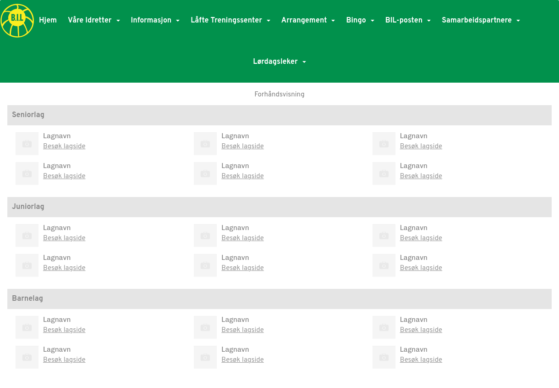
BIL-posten (408, 20)
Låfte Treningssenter (230, 20)
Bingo (360, 20)
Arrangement (308, 20)
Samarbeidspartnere (481, 20)
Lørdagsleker (279, 62)
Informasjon (155, 20)
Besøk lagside (64, 146)
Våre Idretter (94, 20)
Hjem (48, 20)
